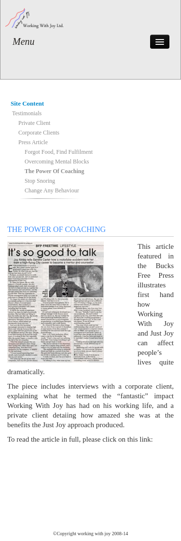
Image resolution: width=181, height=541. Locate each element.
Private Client (34, 123)
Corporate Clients (38, 132)
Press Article (33, 142)
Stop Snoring (40, 180)
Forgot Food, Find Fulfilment (59, 152)
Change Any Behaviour (52, 190)
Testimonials (27, 113)
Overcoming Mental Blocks (57, 161)
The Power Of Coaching (54, 171)
